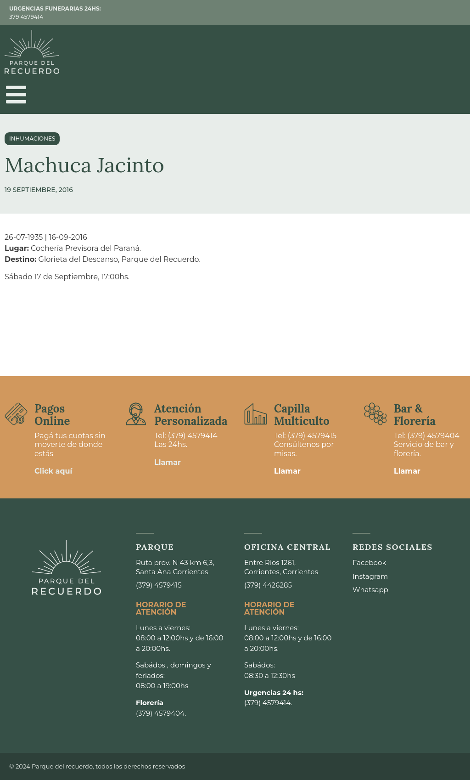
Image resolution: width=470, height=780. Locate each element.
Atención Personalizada (191, 414)
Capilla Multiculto (302, 414)
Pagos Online (52, 414)
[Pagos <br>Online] (16, 413)
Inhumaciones (32, 138)
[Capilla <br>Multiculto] (255, 413)
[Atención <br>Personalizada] (135, 413)
